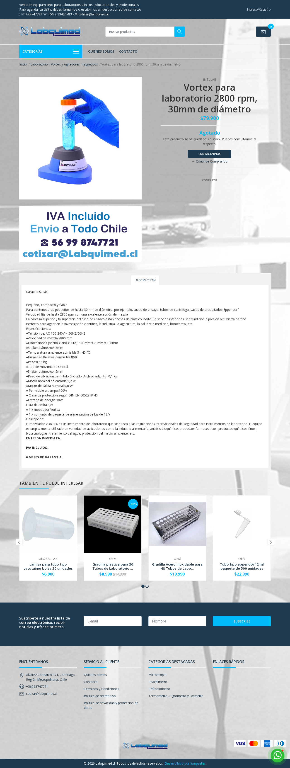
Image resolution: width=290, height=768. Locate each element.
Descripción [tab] (145, 280)
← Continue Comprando (209, 161)
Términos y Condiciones (101, 689)
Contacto (128, 51)
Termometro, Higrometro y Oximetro (175, 696)
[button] (143, 586)
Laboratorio (39, 64)
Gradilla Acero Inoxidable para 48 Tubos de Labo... (177, 566)
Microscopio (157, 675)
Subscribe (242, 621)
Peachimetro (157, 682)
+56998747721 (37, 686)
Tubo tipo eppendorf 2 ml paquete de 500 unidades (242, 566)
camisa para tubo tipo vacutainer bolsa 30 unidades (48, 566)
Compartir (209, 180)
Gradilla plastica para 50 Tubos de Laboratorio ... (112, 566)
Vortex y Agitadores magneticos (74, 64)
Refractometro (159, 689)
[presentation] (19, 542)
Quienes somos (101, 51)
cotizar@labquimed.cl (41, 693)
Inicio (23, 64)
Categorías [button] (51, 51)
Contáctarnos (209, 154)
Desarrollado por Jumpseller (184, 763)
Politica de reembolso (100, 696)
